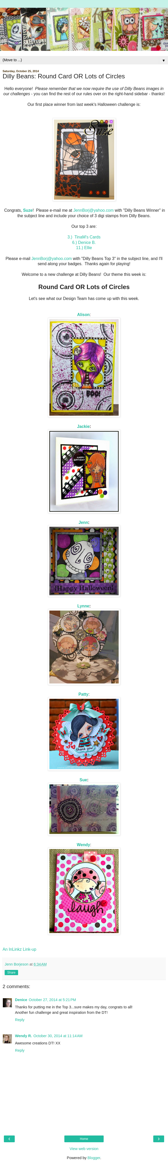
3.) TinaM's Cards (84, 237)
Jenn (83, 522)
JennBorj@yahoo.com (93, 210)
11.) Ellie (84, 247)
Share (11, 972)
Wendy (83, 845)
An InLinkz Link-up (19, 949)
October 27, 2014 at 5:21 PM (52, 1000)
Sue (83, 780)
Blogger (94, 1158)
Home (84, 1139)
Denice (21, 1000)
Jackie (83, 426)
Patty (83, 694)
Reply (20, 1020)
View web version (84, 1149)
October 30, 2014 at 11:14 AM (57, 1036)
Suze (28, 210)
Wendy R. (23, 1036)
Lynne (83, 606)
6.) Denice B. (84, 242)
